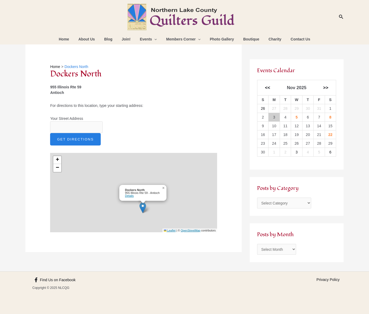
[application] (155, 39)
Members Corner (182, 39)
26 (263, 108)
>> (325, 87)
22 (330, 135)
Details (129, 195)
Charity (268, 39)
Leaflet (170, 230)
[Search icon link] (341, 16)
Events (149, 39)
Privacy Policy (328, 279)
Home (72, 39)
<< (267, 87)
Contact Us (292, 39)
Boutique (247, 39)
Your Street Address (66, 118)
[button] (142, 207)
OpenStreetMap (190, 230)
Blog (113, 39)
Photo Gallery (219, 39)
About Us (93, 39)
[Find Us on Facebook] (54, 279)
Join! (128, 39)
